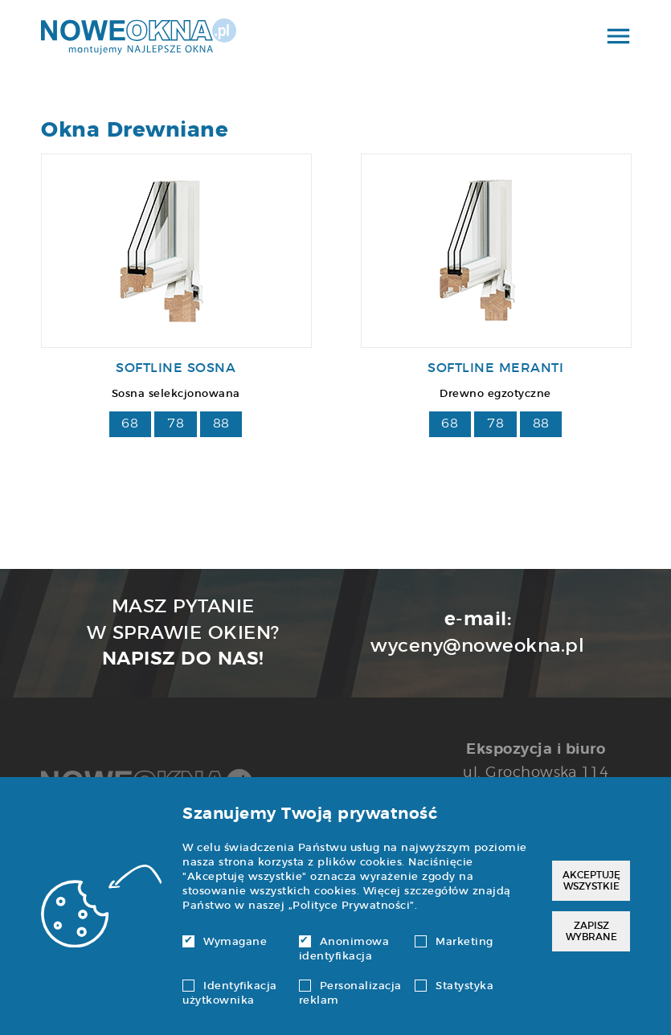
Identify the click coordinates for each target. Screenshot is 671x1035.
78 (175, 424)
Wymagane (224, 942)
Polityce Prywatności (351, 906)
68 (129, 424)
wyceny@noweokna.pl (477, 646)
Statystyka (454, 986)
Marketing (454, 942)
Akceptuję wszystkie (591, 880)
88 (221, 424)
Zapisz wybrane (591, 931)
